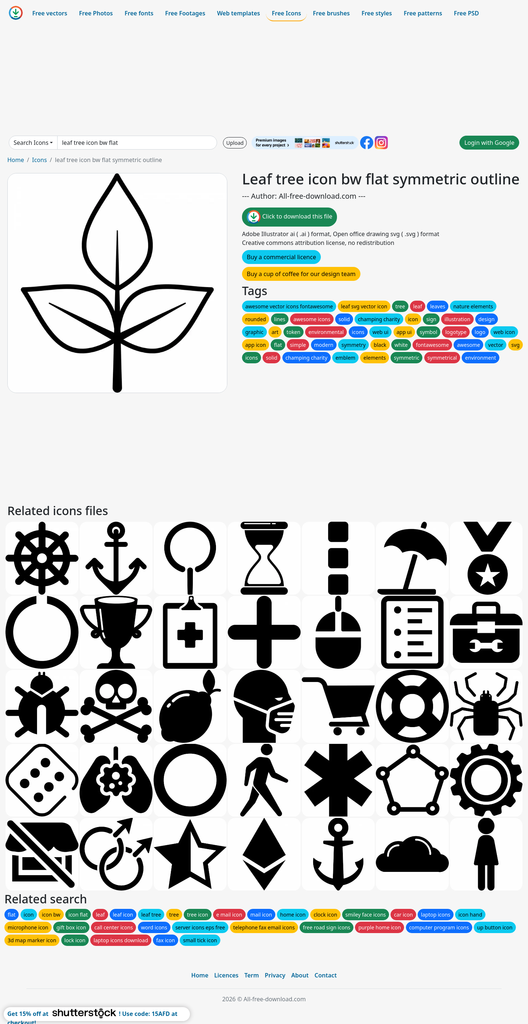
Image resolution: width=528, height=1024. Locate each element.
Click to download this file (289, 217)
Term (251, 975)
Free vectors (49, 13)
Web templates (238, 13)
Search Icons (31, 143)
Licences (226, 975)
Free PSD (466, 13)
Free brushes (331, 13)
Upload (234, 142)
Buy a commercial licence (281, 257)
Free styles (377, 13)
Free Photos (96, 13)
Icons (39, 160)
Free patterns (423, 13)
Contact (326, 975)
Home (15, 160)
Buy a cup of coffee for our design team (301, 274)
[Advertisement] (264, 78)
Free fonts (139, 13)
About (299, 975)
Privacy (275, 975)
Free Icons (286, 13)
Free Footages (185, 13)
